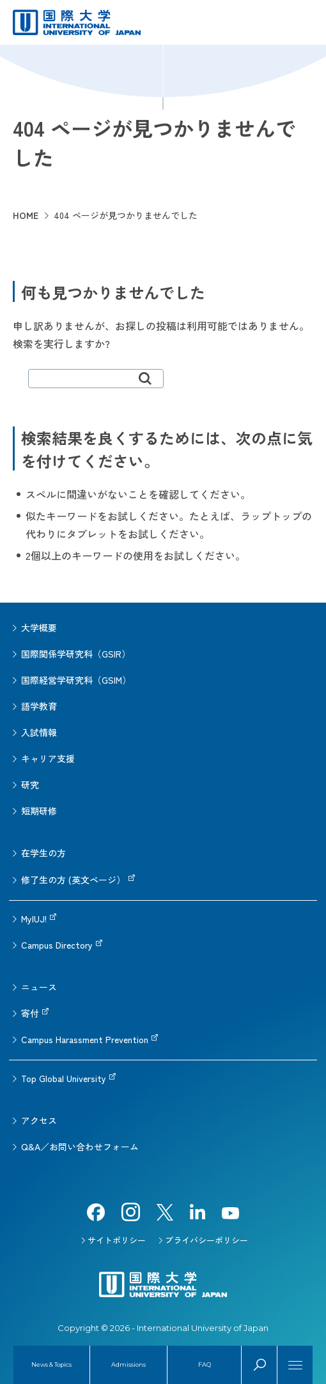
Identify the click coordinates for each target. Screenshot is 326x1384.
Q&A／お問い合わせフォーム (80, 1146)
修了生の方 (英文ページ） (73, 879)
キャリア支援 (48, 758)
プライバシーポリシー (206, 1240)
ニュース (39, 987)
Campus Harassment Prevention (84, 1039)
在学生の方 (43, 852)
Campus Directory (57, 944)
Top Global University (63, 1078)
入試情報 (39, 732)
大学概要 (39, 627)
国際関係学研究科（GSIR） (75, 653)
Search (259, 1365)
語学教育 (39, 706)
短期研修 (39, 810)
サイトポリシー (117, 1240)
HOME (25, 215)
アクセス (39, 1120)
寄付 (30, 1013)
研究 (30, 784)
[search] (96, 378)
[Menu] (295, 1365)
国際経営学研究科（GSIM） (76, 679)
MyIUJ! (34, 918)
